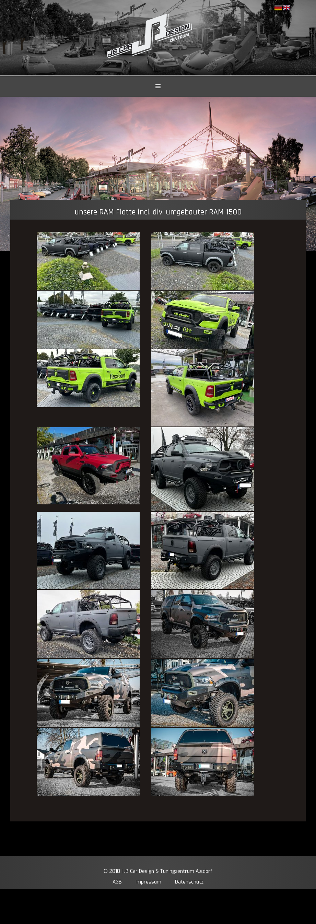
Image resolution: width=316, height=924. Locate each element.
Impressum (148, 882)
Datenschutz (189, 882)
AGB (117, 882)
